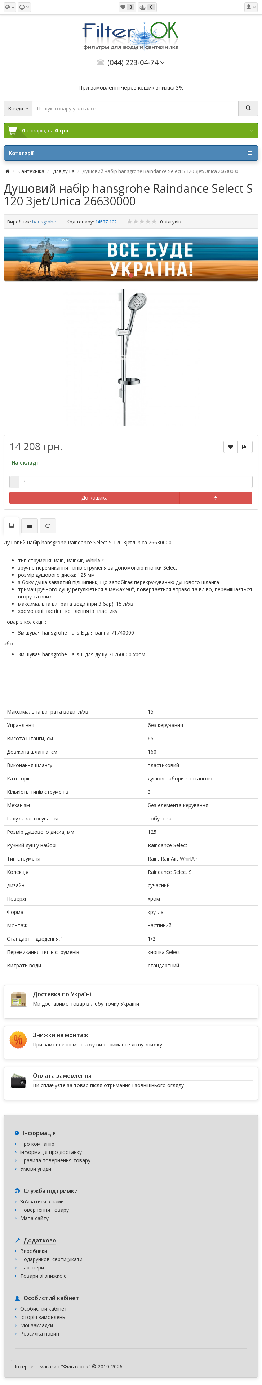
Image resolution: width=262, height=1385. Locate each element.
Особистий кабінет (43, 1308)
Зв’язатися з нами (42, 1201)
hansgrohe (44, 221)
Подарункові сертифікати (51, 1259)
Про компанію (37, 1143)
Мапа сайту (34, 1218)
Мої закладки (36, 1325)
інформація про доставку (51, 1152)
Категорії (130, 153)
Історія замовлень (42, 1317)
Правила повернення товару (55, 1160)
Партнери (32, 1267)
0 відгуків (170, 221)
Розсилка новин (39, 1333)
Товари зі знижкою (43, 1275)
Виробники (33, 1250)
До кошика (94, 497)
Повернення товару (44, 1209)
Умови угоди (35, 1168)
